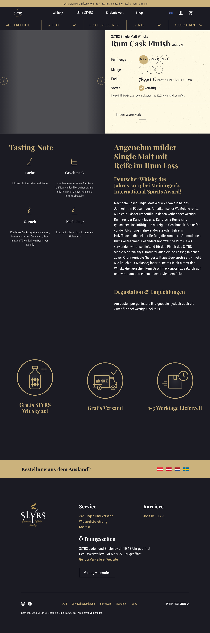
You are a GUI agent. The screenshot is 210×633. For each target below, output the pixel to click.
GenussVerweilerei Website (98, 569)
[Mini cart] (191, 17)
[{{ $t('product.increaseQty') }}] (159, 79)
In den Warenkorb (128, 124)
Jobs (134, 612)
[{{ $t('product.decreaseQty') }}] (142, 79)
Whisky (62, 17)
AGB (64, 612)
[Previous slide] (4, 90)
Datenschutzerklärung (83, 612)
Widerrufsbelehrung (93, 531)
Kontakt (84, 536)
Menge (116, 79)
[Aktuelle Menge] (150, 79)
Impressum (105, 612)
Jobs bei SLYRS (154, 525)
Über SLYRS (89, 17)
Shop (143, 17)
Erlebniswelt (119, 17)
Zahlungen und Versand (96, 525)
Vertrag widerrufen (97, 582)
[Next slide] (101, 90)
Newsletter (121, 612)
